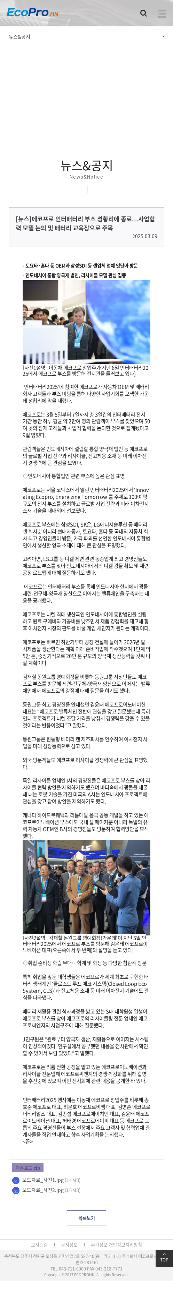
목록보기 (86, 1218)
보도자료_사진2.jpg (43, 1189)
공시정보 (69, 1244)
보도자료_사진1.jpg (43, 1179)
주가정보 (99, 1244)
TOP (164, 1257)
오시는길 (39, 1244)
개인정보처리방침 (125, 1244)
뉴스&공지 (19, 36)
